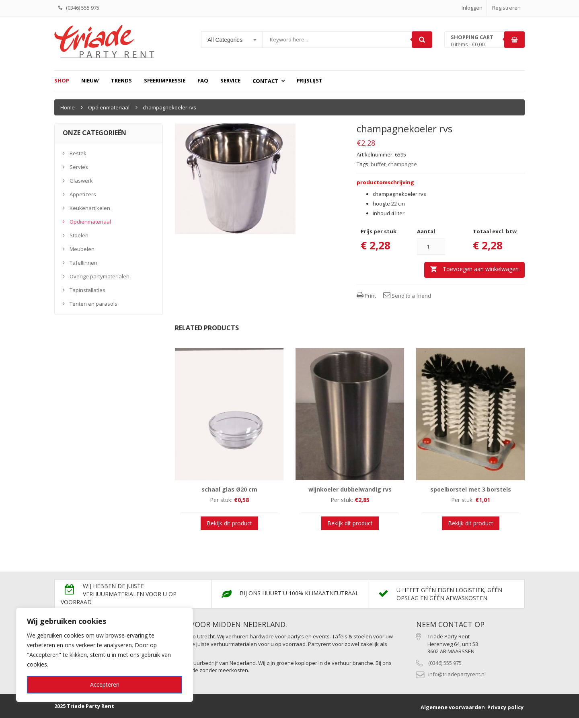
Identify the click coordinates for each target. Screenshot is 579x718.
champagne (402, 164)
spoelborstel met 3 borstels (470, 489)
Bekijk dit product (229, 523)
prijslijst (309, 80)
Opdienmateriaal (108, 107)
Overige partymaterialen (99, 276)
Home (67, 107)
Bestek (78, 153)
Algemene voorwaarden (453, 707)
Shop (61, 80)
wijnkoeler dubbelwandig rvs (350, 489)
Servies (79, 167)
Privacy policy (505, 707)
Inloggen (472, 7)
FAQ (202, 80)
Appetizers (83, 194)
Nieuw (90, 80)
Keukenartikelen (90, 208)
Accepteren (104, 684)
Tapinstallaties (87, 290)
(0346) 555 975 (445, 663)
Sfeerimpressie (164, 80)
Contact (265, 80)
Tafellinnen (83, 262)
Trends (121, 80)
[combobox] (232, 40)
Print (366, 295)
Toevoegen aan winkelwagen (481, 269)
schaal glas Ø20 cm (229, 489)
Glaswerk (81, 180)
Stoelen (79, 235)
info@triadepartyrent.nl (457, 674)
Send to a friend (407, 295)
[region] (104, 655)
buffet (378, 164)
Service (230, 80)
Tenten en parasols (93, 303)
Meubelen (82, 249)
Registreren (506, 7)
